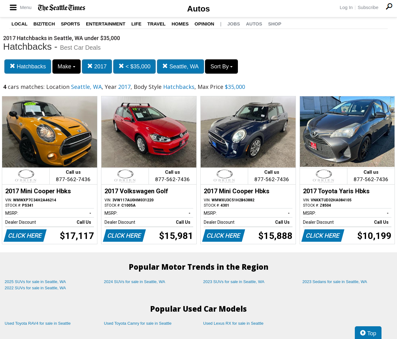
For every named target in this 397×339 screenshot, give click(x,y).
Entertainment (105, 23)
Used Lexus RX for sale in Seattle (233, 323)
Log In (346, 7)
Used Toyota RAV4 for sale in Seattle (38, 323)
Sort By (221, 66)
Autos (198, 8)
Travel (156, 23)
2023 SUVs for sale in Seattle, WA (234, 281)
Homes (180, 23)
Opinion (204, 23)
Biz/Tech (44, 23)
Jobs (233, 23)
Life (136, 23)
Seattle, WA (180, 66)
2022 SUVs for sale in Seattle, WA (35, 288)
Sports (70, 23)
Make (66, 66)
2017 (97, 66)
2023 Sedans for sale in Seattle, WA (334, 281)
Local (19, 23)
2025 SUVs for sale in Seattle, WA (35, 281)
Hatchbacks (28, 66)
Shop (274, 23)
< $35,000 (134, 66)
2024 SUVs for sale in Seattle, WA (134, 281)
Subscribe (368, 7)
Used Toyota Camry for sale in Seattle (138, 323)
